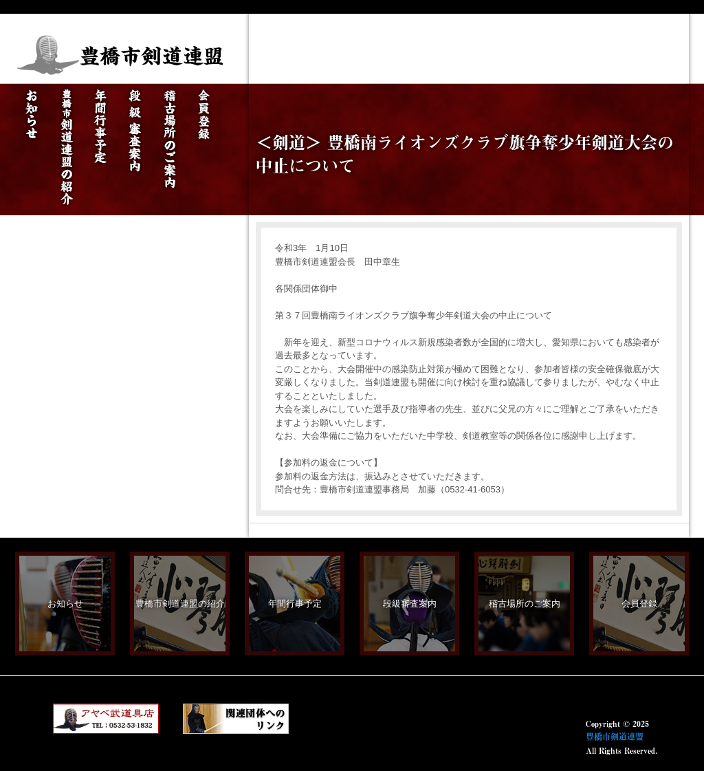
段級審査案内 (410, 603)
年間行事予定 (295, 603)
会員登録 (639, 603)
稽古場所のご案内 (524, 603)
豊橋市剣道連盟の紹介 (180, 603)
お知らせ (65, 603)
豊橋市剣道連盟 (615, 736)
